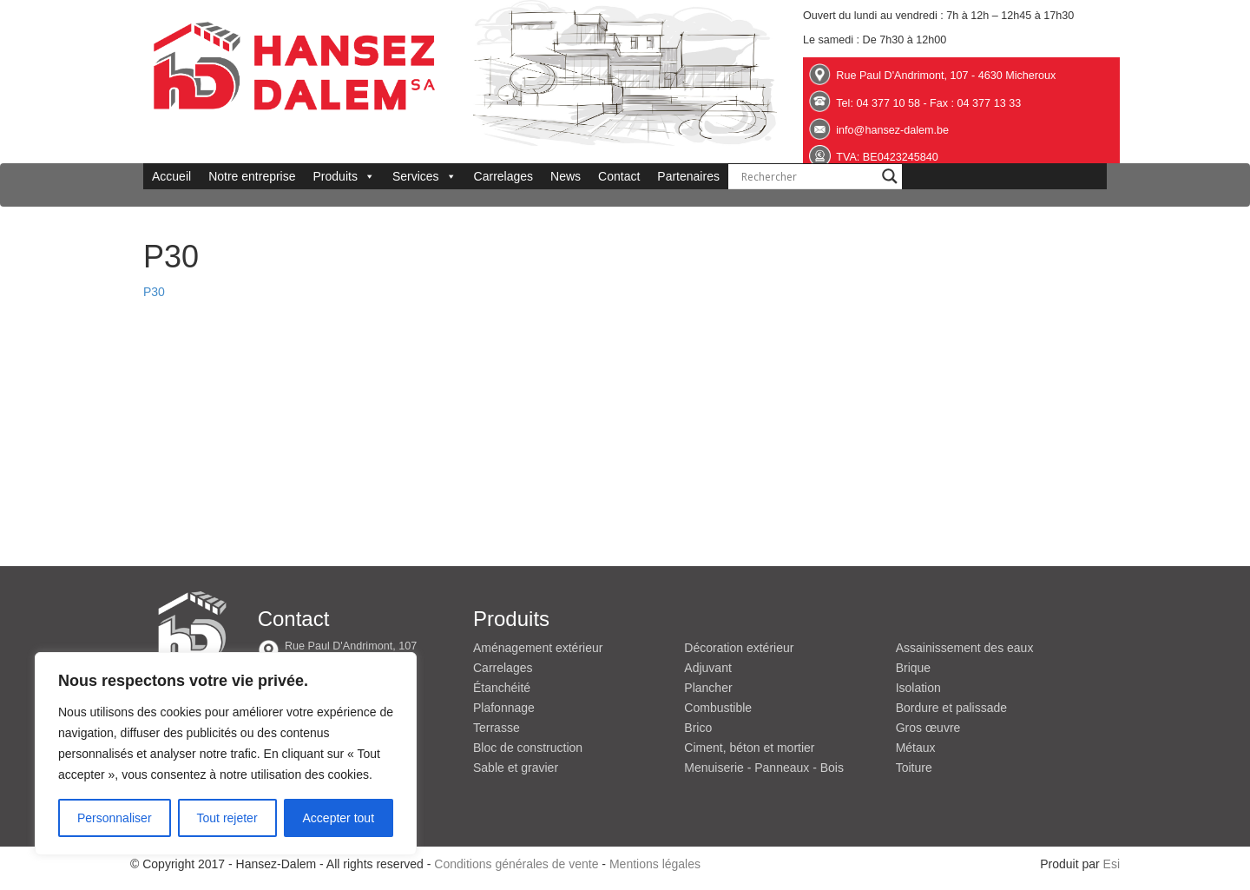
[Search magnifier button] (890, 176)
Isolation (918, 688)
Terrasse (496, 728)
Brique (913, 668)
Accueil (171, 176)
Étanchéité (501, 688)
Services (424, 176)
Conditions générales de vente (516, 864)
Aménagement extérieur (537, 648)
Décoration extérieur (738, 648)
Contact (619, 176)
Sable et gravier (515, 768)
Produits (344, 176)
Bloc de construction (527, 748)
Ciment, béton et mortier (749, 748)
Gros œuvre (928, 728)
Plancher (708, 688)
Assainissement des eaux (965, 648)
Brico (698, 728)
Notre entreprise (251, 176)
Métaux (916, 748)
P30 (154, 292)
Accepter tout (339, 818)
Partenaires (688, 176)
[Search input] (807, 176)
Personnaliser (114, 818)
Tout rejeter (227, 818)
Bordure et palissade (951, 708)
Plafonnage (504, 708)
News (565, 176)
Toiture (914, 768)
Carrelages (503, 176)
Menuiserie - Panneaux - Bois (764, 768)
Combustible (718, 708)
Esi (1111, 864)
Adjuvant (707, 668)
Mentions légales (655, 864)
